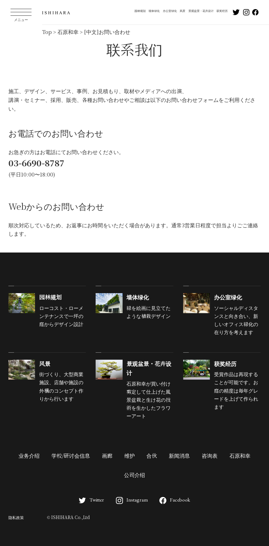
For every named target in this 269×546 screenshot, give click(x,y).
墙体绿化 (154, 11)
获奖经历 (222, 11)
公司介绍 (134, 475)
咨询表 (210, 456)
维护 (129, 456)
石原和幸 (239, 456)
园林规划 (140, 11)
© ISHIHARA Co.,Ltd (68, 517)
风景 (182, 11)
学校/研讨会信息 (70, 456)
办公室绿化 (170, 11)
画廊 (107, 456)
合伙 (151, 456)
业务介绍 (29, 456)
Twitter (91, 499)
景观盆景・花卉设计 (201, 11)
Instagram (132, 499)
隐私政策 (16, 518)
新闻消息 (179, 456)
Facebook (174, 499)
